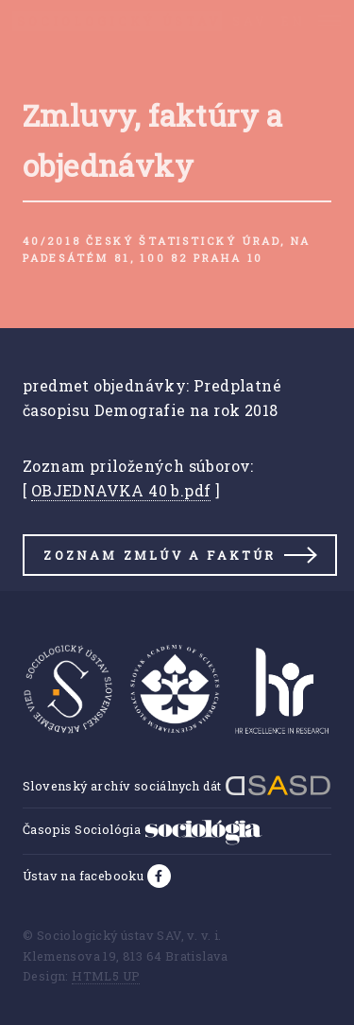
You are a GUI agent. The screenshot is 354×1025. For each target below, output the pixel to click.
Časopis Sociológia (142, 829)
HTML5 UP (106, 975)
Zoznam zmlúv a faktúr (159, 555)
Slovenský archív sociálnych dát (177, 785)
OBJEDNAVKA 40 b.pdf (121, 490)
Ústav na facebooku (85, 875)
